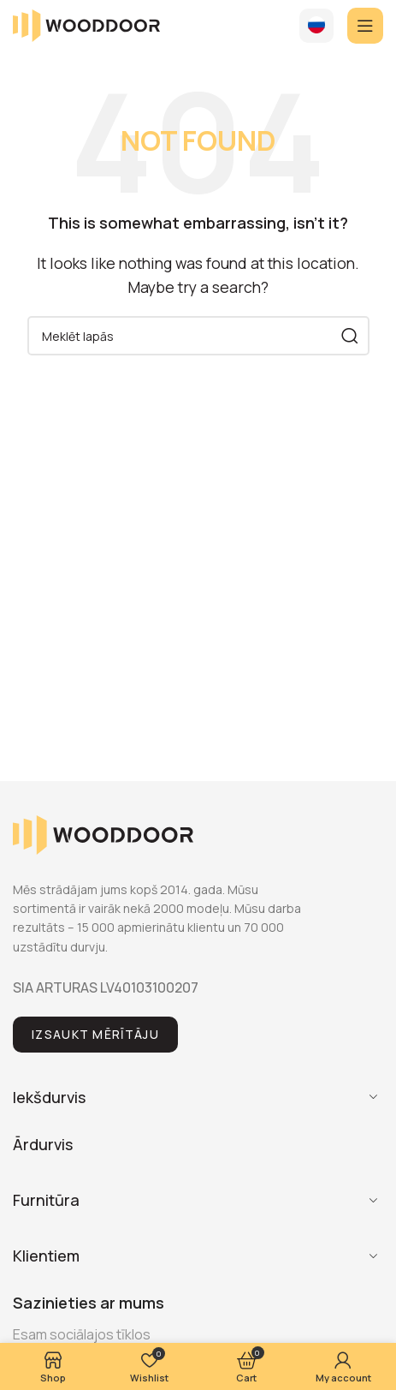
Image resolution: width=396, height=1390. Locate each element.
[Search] (198, 335)
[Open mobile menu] (365, 26)
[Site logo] (86, 24)
